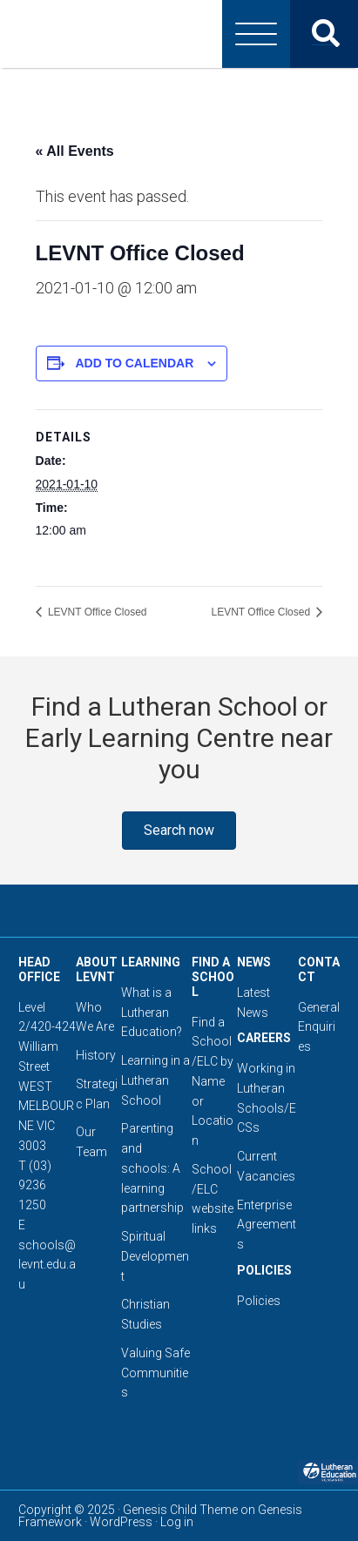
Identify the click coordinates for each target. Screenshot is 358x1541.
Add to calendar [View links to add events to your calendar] (134, 363)
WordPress (121, 1522)
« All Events (75, 151)
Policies (258, 1301)
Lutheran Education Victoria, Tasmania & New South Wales (179, 34)
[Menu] (256, 34)
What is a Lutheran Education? (151, 1013)
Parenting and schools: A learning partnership (152, 1168)
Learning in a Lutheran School (155, 1080)
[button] (179, 830)
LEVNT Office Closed (96, 612)
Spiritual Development (155, 1256)
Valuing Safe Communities (155, 1373)
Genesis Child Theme (180, 1510)
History (96, 1055)
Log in (176, 1522)
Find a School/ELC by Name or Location (212, 1081)
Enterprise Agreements (266, 1225)
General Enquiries (319, 1027)
